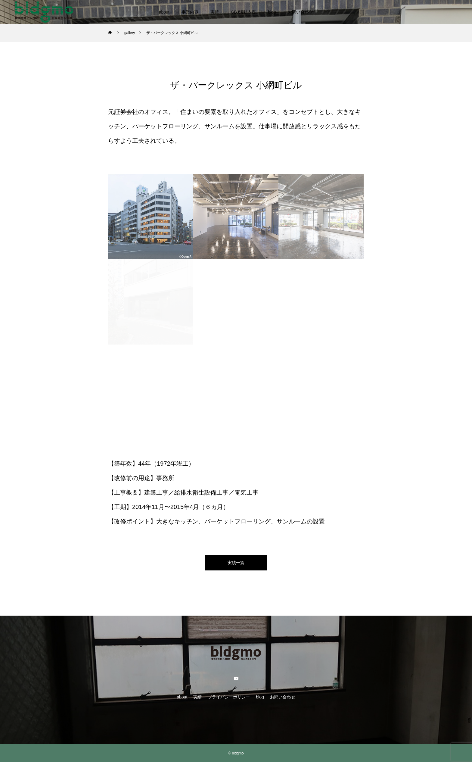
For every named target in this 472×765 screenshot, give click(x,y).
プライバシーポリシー (229, 699)
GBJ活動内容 (243, 12)
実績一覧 (236, 564)
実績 (214, 12)
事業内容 (190, 12)
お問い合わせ (300, 12)
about (164, 12)
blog (272, 12)
